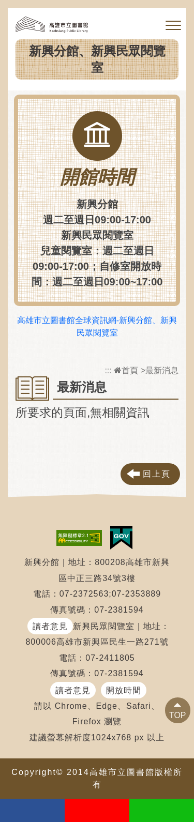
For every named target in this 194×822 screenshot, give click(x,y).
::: (108, 370)
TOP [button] (177, 715)
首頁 (126, 370)
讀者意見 (50, 626)
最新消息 (161, 370)
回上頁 (157, 473)
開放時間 (123, 690)
